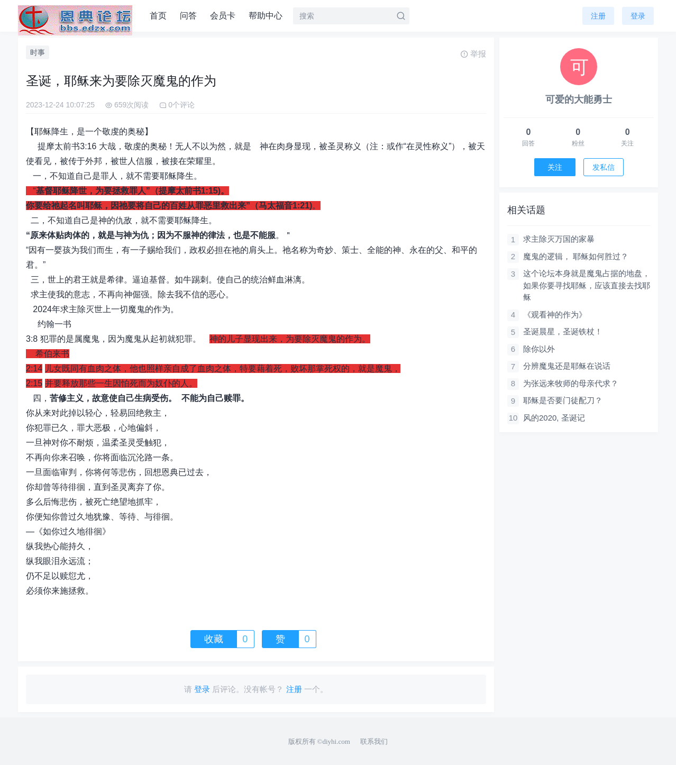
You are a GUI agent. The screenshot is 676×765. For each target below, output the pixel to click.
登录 (638, 16)
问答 (188, 15)
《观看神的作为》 (555, 314)
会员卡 (222, 15)
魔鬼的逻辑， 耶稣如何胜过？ (575, 256)
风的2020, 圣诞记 (554, 417)
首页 (158, 15)
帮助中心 (265, 15)
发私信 (603, 167)
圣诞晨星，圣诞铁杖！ (562, 331)
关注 (554, 167)
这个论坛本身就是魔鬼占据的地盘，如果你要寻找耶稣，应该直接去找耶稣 (586, 285)
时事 (37, 52)
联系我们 (374, 741)
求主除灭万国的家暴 (559, 238)
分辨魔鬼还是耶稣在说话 (566, 365)
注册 (598, 16)
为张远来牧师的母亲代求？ (570, 383)
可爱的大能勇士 (578, 99)
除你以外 (539, 348)
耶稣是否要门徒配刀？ (562, 400)
